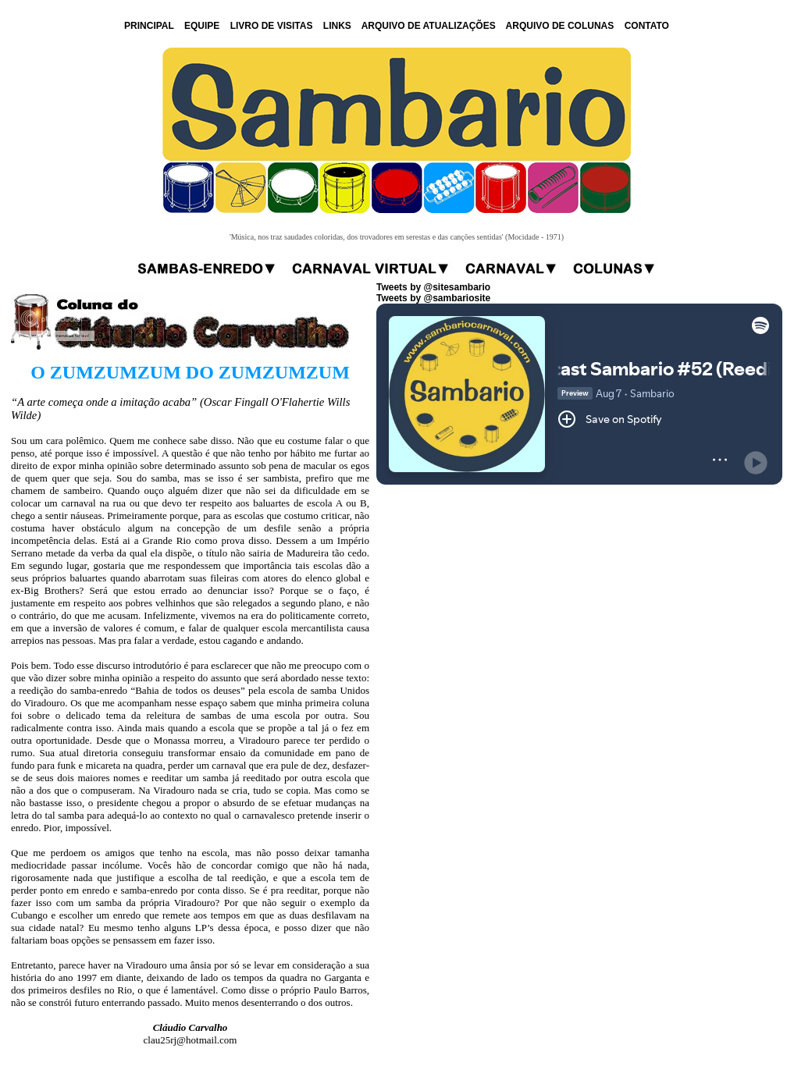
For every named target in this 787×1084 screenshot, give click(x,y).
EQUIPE (201, 25)
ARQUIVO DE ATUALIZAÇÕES (428, 25)
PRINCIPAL (149, 25)
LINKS (337, 25)
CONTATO (647, 25)
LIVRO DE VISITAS (271, 25)
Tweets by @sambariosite (433, 298)
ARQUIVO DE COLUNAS (560, 25)
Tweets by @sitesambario (433, 287)
